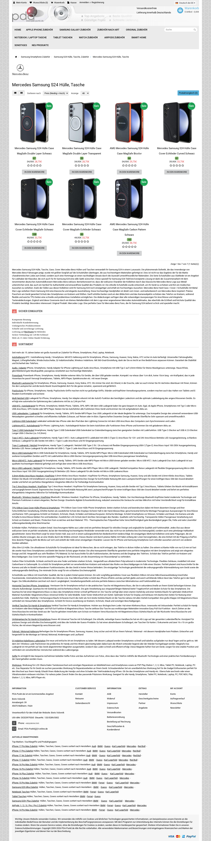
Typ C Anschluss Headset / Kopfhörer (29, 486)
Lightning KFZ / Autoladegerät (26, 425)
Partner (142, 703)
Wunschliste (176, 703)
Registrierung (98, 2)
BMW (91, 760)
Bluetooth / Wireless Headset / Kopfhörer (31, 497)
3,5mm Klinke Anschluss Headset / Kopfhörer (33, 476)
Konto (173, 694)
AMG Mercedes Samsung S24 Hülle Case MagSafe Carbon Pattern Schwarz (129, 229)
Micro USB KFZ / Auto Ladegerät (27, 460)
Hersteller (143, 694)
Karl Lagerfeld (118, 746)
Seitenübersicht (82, 703)
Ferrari (102, 810)
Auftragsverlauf (177, 698)
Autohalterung (18, 357)
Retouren (79, 698)
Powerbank (17, 375)
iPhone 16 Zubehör (21, 778)
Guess (107, 746)
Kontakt (79, 694)
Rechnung (29, 332)
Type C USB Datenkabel (23, 430)
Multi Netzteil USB (20, 398)
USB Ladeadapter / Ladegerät (25, 413)
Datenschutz (113, 708)
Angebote (143, 708)
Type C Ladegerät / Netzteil (24, 445)
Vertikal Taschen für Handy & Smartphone (31, 605)
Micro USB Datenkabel (22, 453)
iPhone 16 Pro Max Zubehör (25, 764)
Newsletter (175, 708)
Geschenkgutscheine (149, 698)
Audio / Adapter (19, 368)
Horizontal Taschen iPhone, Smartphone (30, 585)
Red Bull (141, 746)
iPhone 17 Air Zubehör (22, 755)
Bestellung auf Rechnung (118, 721)
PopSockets (17, 390)
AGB (109, 694)
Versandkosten (114, 712)
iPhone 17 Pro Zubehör (22, 751)
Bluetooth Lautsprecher (23, 383)
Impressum (112, 703)
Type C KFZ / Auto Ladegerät (25, 438)
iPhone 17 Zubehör (21, 760)
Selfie (14, 656)
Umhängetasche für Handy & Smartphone (31, 619)
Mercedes (131, 746)
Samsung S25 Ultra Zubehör (25, 787)
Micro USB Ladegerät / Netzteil (26, 468)
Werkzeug (16, 665)
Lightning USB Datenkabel (24, 421)
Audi (88, 755)
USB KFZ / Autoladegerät (23, 406)
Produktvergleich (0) (188, 93)
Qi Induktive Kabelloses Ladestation (28, 640)
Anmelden (84, 2)
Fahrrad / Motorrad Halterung (25, 631)
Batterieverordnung (116, 717)
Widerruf (111, 698)
